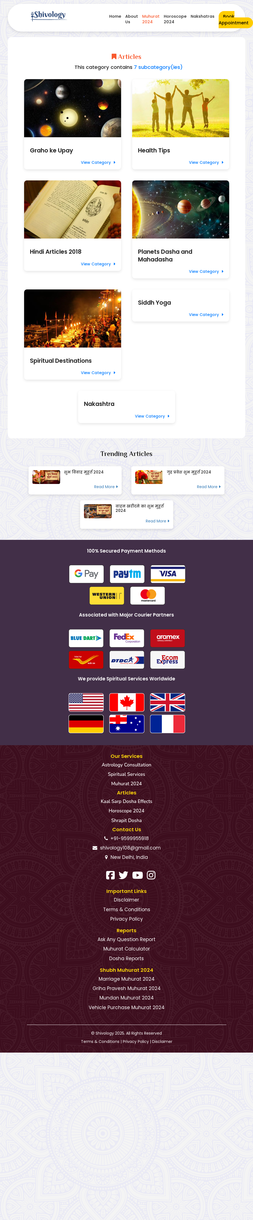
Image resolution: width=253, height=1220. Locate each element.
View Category (98, 162)
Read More (106, 486)
